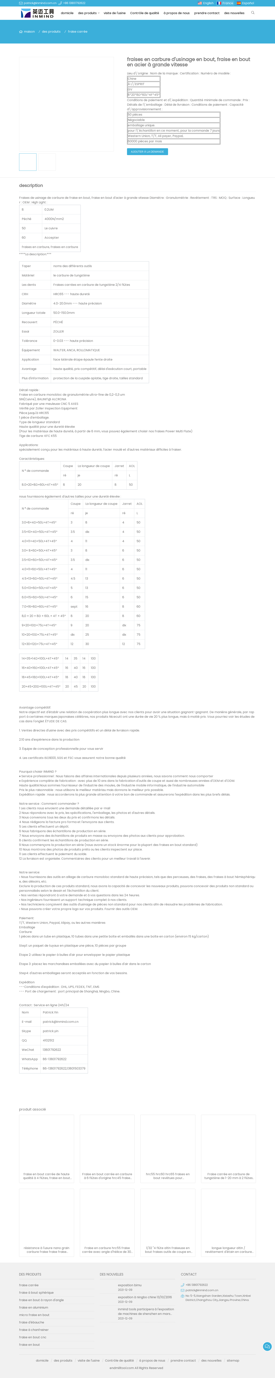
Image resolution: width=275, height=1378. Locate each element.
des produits (87, 13)
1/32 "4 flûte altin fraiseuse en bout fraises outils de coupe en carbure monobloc (168, 1250)
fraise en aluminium (33, 1307)
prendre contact (207, 13)
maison (29, 31)
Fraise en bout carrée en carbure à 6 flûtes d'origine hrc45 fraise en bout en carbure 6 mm (107, 1176)
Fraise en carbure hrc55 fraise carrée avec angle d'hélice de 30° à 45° (107, 1250)
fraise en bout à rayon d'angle (41, 1300)
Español (248, 3)
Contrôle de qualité (144, 13)
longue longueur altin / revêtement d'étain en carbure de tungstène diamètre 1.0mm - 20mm (228, 1250)
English (208, 3)
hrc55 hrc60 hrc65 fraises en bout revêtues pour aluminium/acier (168, 1176)
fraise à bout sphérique (36, 1292)
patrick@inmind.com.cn (40, 3)
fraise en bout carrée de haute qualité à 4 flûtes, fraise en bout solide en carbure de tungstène (46, 1176)
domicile (67, 13)
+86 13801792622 (74, 3)
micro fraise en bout (34, 1315)
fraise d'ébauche (31, 1322)
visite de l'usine (115, 13)
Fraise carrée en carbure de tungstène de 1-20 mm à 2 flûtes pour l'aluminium (228, 1176)
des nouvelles (234, 13)
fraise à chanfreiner (34, 1330)
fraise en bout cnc (32, 1337)
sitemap (233, 1360)
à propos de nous (177, 13)
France (227, 3)
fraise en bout (29, 1345)
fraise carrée (77, 31)
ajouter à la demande (147, 151)
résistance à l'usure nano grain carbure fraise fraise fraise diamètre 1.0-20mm (46, 1250)
